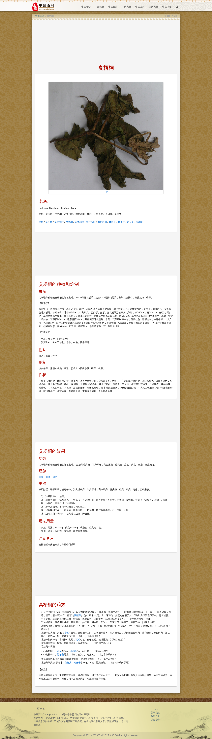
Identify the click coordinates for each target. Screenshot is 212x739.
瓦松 (77, 639)
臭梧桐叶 (59, 222)
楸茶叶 (121, 222)
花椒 (66, 632)
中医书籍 (167, 6)
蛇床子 (77, 662)
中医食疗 (113, 6)
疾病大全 (153, 6)
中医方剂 (140, 6)
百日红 (130, 222)
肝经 (41, 477)
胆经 (48, 477)
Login (155, 709)
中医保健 (99, 6)
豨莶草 (77, 615)
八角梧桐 (79, 222)
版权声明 (155, 716)
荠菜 (59, 651)
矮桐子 (112, 222)
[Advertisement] (106, 41)
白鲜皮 (68, 662)
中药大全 (126, 6)
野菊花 (60, 654)
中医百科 (39, 16)
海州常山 (102, 222)
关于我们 (155, 712)
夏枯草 (73, 651)
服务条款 (155, 719)
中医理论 (86, 6)
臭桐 (41, 222)
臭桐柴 (139, 222)
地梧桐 (69, 222)
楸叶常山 (90, 222)
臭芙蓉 (49, 222)
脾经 (55, 477)
